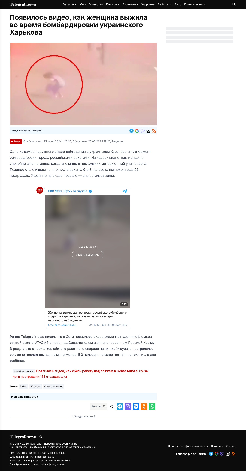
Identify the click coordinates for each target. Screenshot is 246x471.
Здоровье (148, 4)
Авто (178, 4)
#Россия (35, 386)
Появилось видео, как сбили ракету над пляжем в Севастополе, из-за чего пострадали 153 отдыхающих (80, 373)
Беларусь (70, 4)
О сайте (231, 446)
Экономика (130, 4)
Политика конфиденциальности (188, 446)
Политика (112, 4)
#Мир (23, 386)
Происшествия (194, 4)
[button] (132, 131)
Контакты (217, 446)
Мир (83, 4)
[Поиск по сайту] (234, 4)
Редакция (118, 141)
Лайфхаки (165, 4)
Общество (96, 4)
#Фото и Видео (53, 386)
